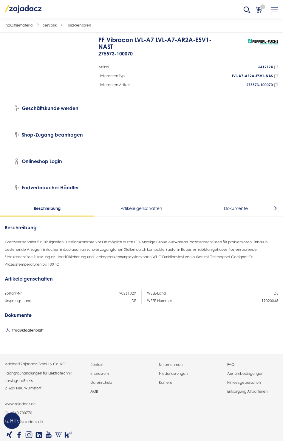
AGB (94, 391)
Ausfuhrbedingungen (245, 373)
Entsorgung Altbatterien (247, 391)
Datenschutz (101, 382)
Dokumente (236, 208)
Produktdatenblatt (24, 331)
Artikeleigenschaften (141, 208)
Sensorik (50, 25)
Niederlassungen (173, 373)
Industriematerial (19, 25)
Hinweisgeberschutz (244, 382)
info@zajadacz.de (24, 422)
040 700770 (18, 413)
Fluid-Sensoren (79, 25)
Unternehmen (171, 364)
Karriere (165, 382)
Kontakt (96, 364)
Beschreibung (47, 208)
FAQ (230, 364)
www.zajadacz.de (20, 404)
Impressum (99, 373)
